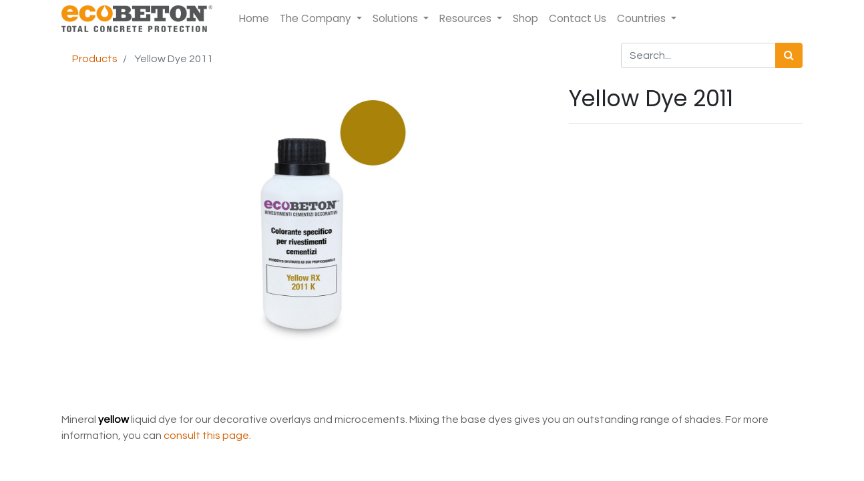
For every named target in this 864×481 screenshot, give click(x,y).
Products (95, 58)
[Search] (789, 55)
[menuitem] (254, 19)
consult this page (206, 435)
